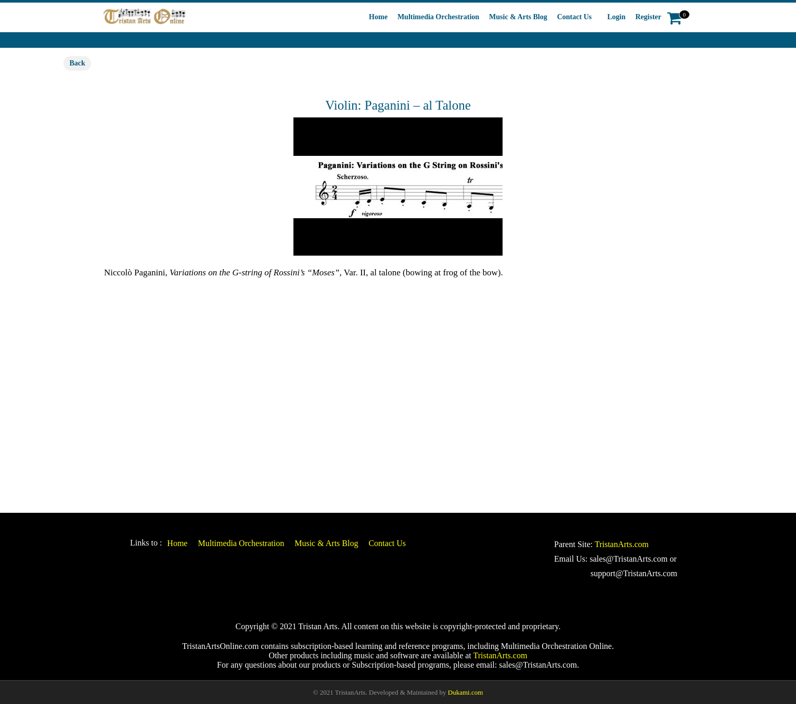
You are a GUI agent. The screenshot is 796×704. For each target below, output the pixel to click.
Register (648, 17)
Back (77, 63)
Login (616, 17)
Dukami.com (465, 692)
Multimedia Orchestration (438, 17)
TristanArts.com (622, 544)
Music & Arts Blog (518, 17)
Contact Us (574, 17)
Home (378, 17)
